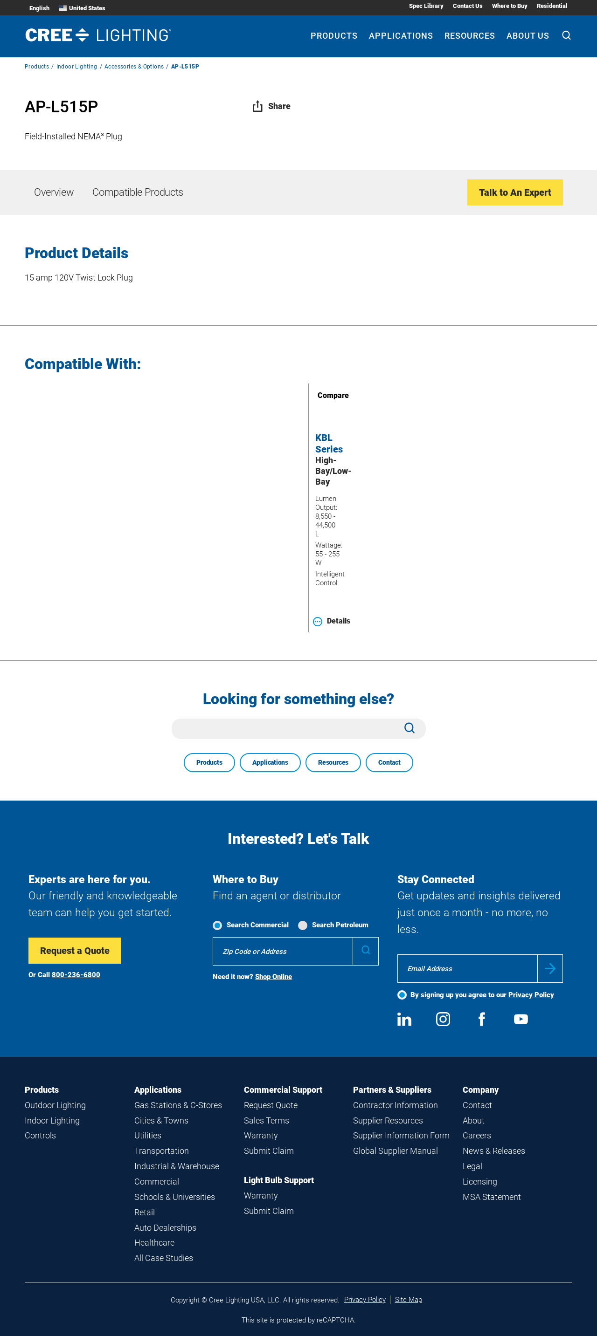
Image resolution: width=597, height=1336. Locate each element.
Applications (270, 762)
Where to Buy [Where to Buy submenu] (510, 5)
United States (82, 8)
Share (271, 106)
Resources (333, 762)
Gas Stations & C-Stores (178, 1105)
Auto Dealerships (165, 1228)
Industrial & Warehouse (176, 1166)
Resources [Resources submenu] (469, 36)
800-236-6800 (76, 975)
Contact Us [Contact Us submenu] (468, 5)
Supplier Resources (388, 1120)
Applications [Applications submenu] (401, 36)
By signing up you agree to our (482, 995)
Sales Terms (266, 1120)
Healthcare (154, 1242)
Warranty (261, 1135)
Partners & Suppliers (392, 1090)
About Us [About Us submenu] (528, 36)
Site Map (408, 1299)
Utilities (147, 1135)
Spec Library (426, 5)
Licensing (480, 1181)
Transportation (161, 1151)
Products (37, 66)
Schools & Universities (174, 1197)
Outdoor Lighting (55, 1105)
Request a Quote (75, 950)
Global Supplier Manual (395, 1151)
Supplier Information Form (401, 1135)
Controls (40, 1135)
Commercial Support (283, 1090)
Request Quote (271, 1105)
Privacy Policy (531, 995)
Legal (472, 1166)
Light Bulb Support (279, 1180)
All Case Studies (163, 1258)
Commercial (156, 1181)
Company (481, 1090)
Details (331, 621)
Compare (320, 395)
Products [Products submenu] (334, 36)
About (474, 1120)
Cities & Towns (161, 1120)
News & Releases (494, 1151)
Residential (552, 5)
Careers (477, 1135)
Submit (550, 968)
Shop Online (273, 977)
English (39, 8)
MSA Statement (492, 1197)
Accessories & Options (134, 66)
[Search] (566, 36)
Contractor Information (395, 1105)
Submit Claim (269, 1151)
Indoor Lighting (76, 66)
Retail (144, 1212)
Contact (389, 762)
